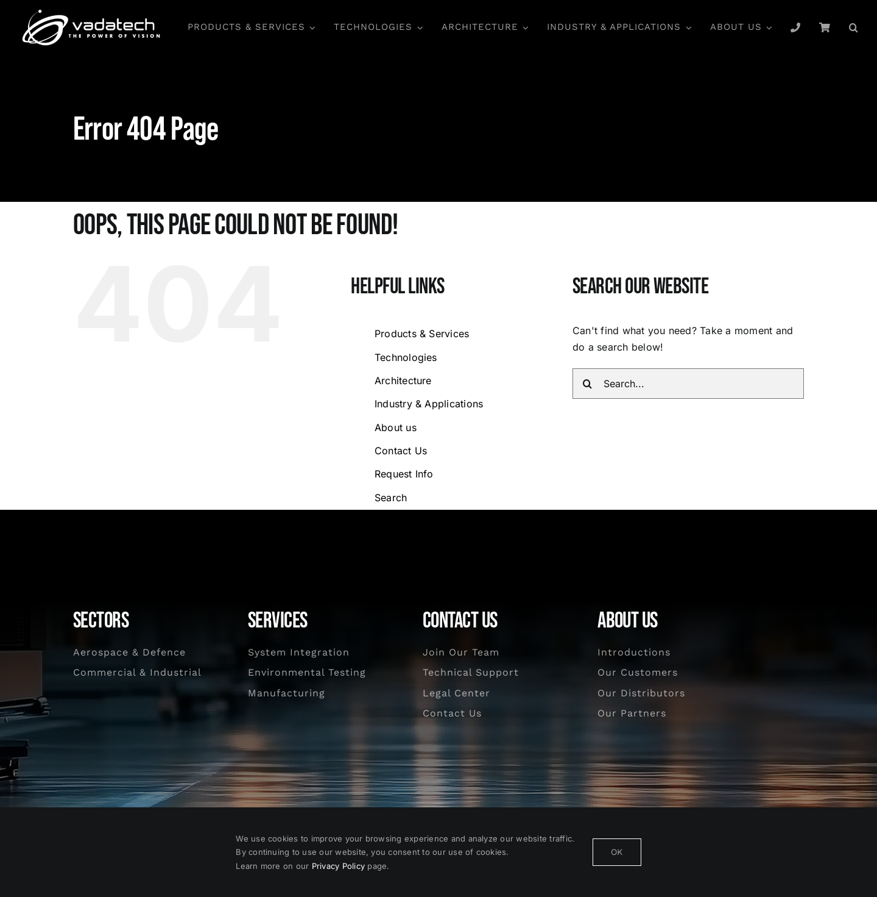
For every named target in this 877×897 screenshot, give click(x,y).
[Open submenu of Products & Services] (310, 27)
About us (396, 427)
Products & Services (422, 333)
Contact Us (401, 451)
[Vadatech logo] (91, 13)
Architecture (403, 380)
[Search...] (688, 383)
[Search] (587, 383)
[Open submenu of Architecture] (523, 27)
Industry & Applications (429, 404)
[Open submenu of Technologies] (417, 27)
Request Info (404, 474)
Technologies (406, 357)
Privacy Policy (338, 866)
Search (391, 497)
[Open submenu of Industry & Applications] (686, 27)
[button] (854, 27)
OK (616, 852)
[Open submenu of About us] (767, 27)
